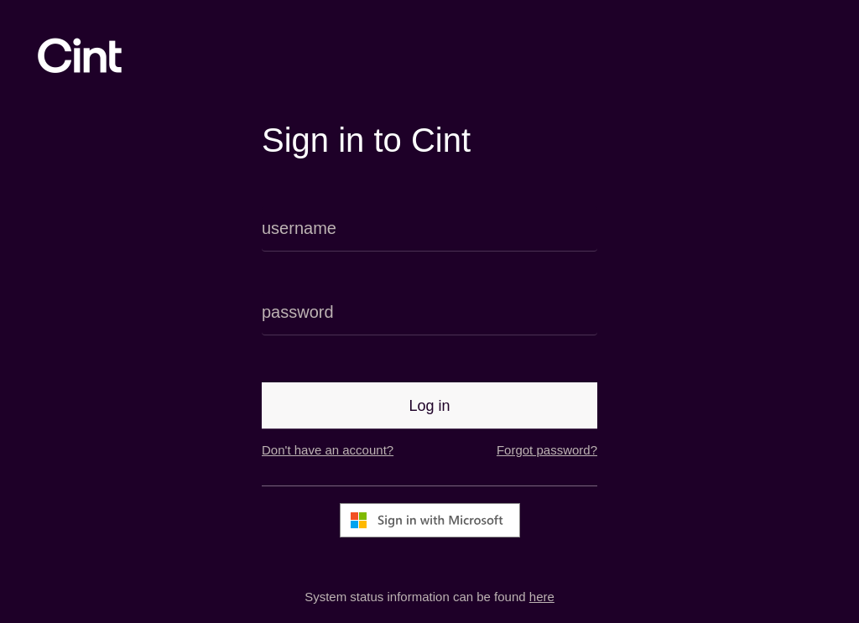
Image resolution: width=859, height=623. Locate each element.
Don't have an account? (327, 450)
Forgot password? (547, 450)
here (541, 596)
